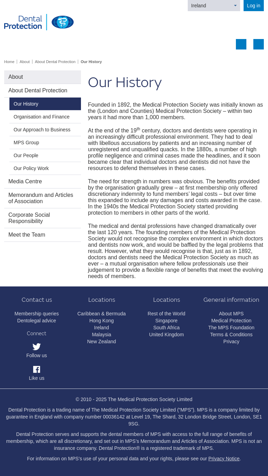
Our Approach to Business (42, 129)
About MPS (231, 313)
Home (9, 62)
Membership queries (37, 313)
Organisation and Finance (41, 117)
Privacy (231, 341)
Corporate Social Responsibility (29, 218)
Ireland (198, 5)
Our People (26, 155)
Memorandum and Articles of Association (40, 198)
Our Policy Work (31, 168)
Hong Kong (101, 320)
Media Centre (25, 181)
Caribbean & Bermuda (101, 313)
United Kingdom (166, 334)
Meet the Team (26, 235)
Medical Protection (231, 320)
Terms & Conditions (231, 334)
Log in (253, 5)
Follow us (36, 355)
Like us (36, 378)
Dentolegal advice (36, 320)
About (25, 62)
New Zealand (101, 341)
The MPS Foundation (231, 327)
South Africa (166, 327)
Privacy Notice (223, 458)
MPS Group (26, 142)
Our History (91, 62)
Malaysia (101, 334)
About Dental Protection (55, 62)
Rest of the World (166, 313)
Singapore (166, 320)
